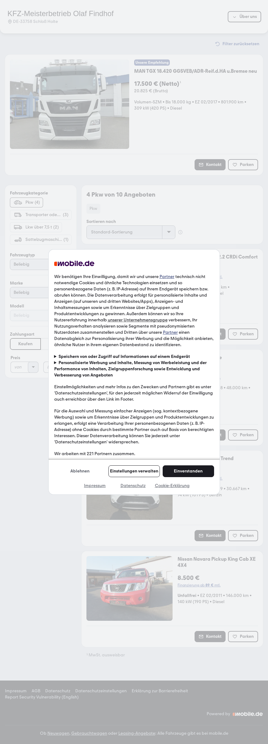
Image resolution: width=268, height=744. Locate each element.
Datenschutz (133, 485)
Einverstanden (188, 471)
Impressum (95, 485)
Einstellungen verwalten (134, 471)
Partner (167, 276)
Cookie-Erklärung (172, 485)
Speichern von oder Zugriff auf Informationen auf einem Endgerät (124, 356)
